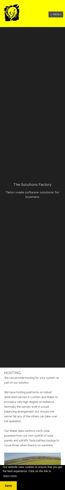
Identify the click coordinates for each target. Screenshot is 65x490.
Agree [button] (8, 485)
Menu (57, 14)
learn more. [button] (10, 475)
